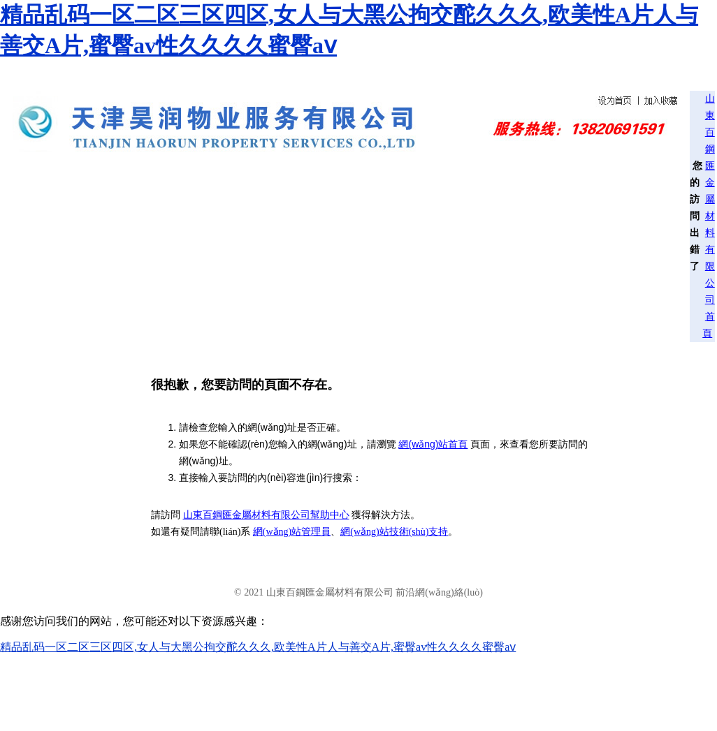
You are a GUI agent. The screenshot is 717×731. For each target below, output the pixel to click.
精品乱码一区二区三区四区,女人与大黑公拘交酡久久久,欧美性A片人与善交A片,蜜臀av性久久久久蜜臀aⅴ (258, 647)
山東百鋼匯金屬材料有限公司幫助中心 (266, 515)
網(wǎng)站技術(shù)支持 (394, 531)
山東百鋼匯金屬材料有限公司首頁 (708, 216)
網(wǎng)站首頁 (433, 444)
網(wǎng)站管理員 (292, 531)
